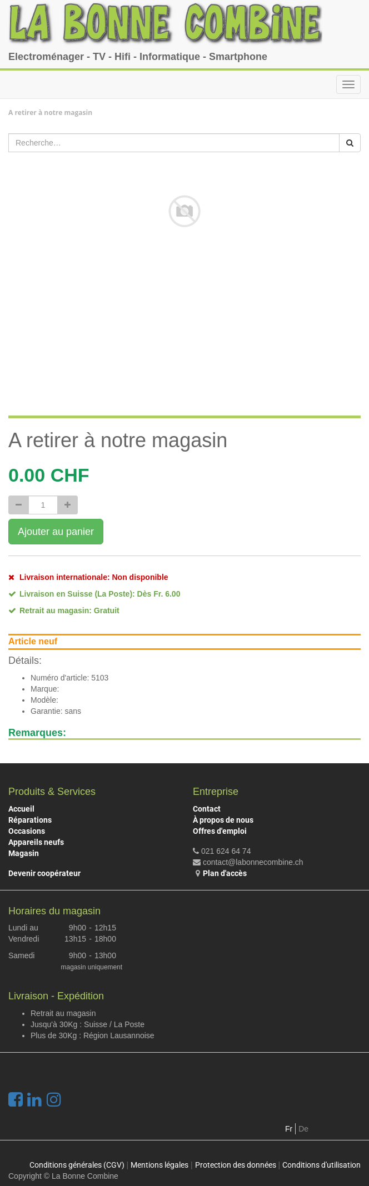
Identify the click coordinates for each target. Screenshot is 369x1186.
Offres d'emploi (220, 831)
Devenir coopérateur (44, 873)
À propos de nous (223, 819)
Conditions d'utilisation (321, 1164)
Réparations (30, 819)
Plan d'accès (225, 873)
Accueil (21, 808)
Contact (207, 808)
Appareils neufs (36, 842)
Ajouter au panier (56, 531)
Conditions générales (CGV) (76, 1164)
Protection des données (235, 1164)
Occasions (26, 831)
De (303, 1128)
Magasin (23, 853)
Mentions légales (159, 1164)
